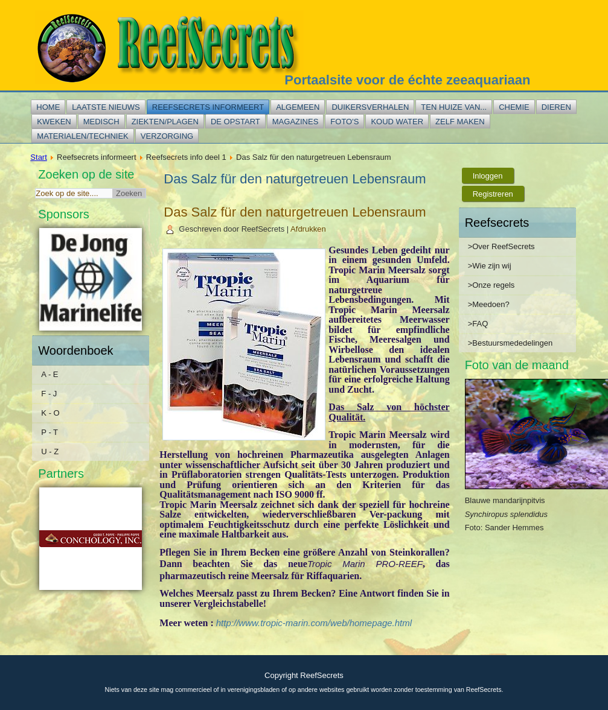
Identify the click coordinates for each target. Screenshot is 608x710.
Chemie (514, 107)
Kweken (54, 121)
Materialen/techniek (82, 136)
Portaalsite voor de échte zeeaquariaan (407, 79)
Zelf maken (460, 121)
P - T (49, 432)
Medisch (101, 121)
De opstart (235, 121)
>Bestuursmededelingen (510, 342)
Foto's (344, 121)
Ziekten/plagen (165, 121)
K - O (50, 412)
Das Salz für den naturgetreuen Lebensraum (295, 212)
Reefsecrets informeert (208, 107)
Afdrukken (308, 228)
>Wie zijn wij (489, 265)
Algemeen (297, 107)
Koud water (397, 121)
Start (38, 157)
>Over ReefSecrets (501, 246)
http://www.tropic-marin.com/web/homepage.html (314, 623)
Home (48, 107)
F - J (49, 393)
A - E (49, 374)
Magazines (295, 121)
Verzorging (167, 136)
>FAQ (478, 323)
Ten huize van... (454, 107)
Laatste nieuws (105, 107)
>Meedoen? (489, 304)
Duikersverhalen (370, 107)
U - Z (50, 451)
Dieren (556, 107)
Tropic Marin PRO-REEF (365, 564)
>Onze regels (491, 285)
